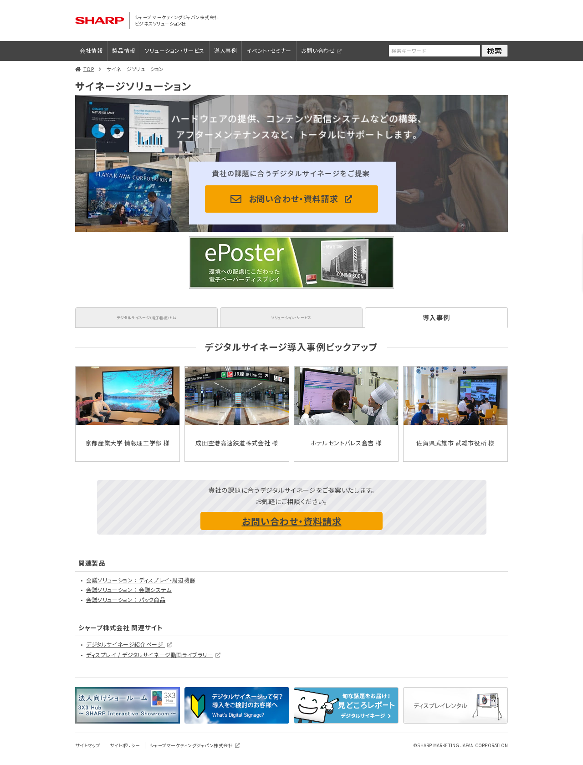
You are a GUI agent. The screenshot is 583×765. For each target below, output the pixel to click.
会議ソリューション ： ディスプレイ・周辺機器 (140, 587)
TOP (88, 68)
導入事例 (225, 50)
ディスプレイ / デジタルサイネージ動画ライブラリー (149, 662)
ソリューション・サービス (175, 50)
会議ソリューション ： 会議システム (129, 597)
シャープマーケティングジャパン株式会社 (191, 752)
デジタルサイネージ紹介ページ (125, 652)
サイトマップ (87, 752)
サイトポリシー (125, 752)
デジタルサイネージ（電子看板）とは (146, 321)
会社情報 (91, 50)
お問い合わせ (318, 50)
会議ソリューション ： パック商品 (125, 607)
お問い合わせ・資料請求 (293, 198)
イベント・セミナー (268, 50)
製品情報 (123, 50)
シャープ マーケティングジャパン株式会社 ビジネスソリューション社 (179, 20)
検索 (494, 50)
